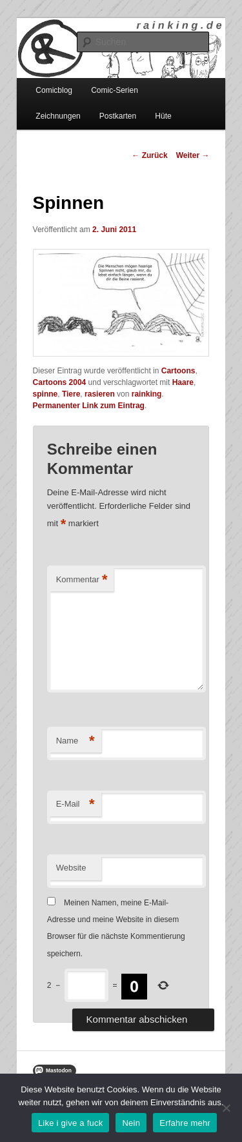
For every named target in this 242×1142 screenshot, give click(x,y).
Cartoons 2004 (59, 382)
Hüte (163, 116)
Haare (183, 382)
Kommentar (82, 580)
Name (75, 741)
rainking (147, 394)
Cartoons (178, 370)
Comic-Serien (114, 90)
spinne (45, 394)
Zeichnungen (57, 116)
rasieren (100, 394)
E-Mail (75, 804)
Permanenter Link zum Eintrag (89, 405)
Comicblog (53, 90)
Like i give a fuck (70, 1123)
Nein (131, 1123)
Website (71, 867)
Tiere (71, 394)
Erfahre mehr (184, 1123)
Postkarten (117, 116)
